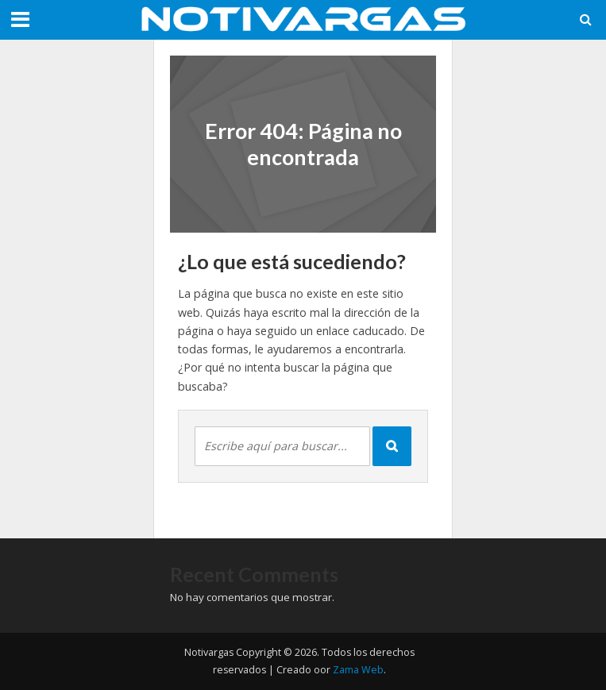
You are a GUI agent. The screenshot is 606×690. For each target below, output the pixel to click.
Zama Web (358, 670)
